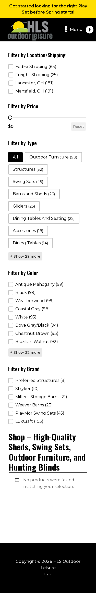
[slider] (10, 118)
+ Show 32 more (25, 352)
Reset (78, 126)
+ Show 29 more (25, 256)
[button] (47, 66)
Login (48, 574)
